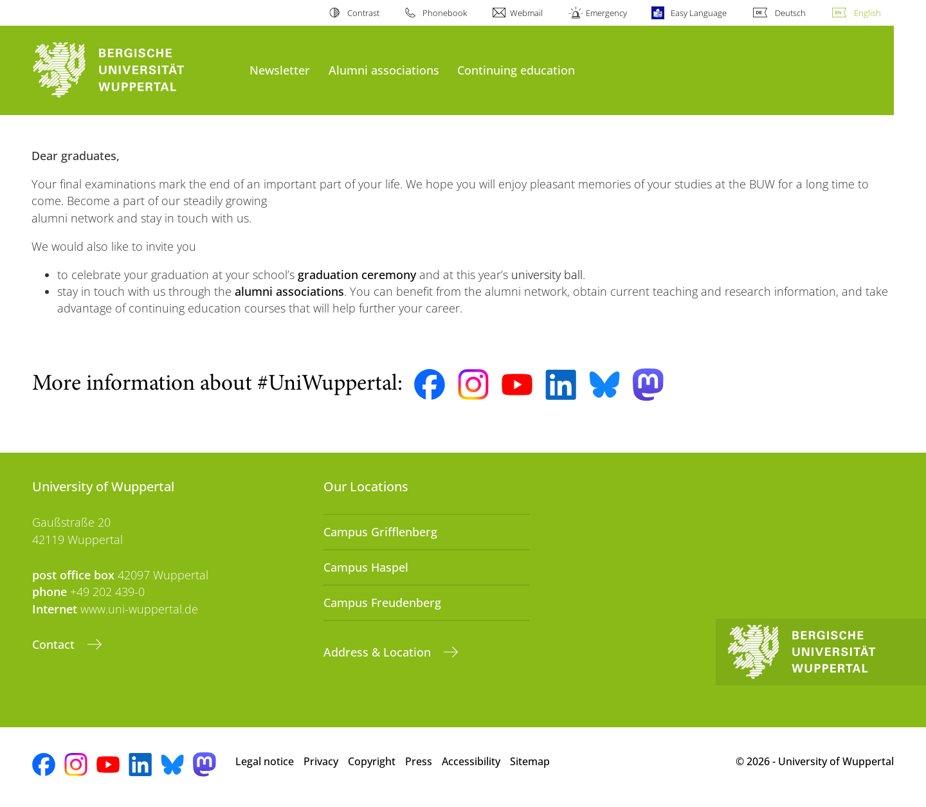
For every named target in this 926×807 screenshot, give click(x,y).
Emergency (606, 13)
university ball (547, 274)
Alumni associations (384, 70)
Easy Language (699, 13)
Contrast (363, 13)
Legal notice (264, 761)
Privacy (321, 761)
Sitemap (530, 761)
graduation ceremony (357, 274)
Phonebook (444, 13)
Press (418, 761)
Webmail (526, 13)
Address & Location (378, 652)
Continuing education (516, 70)
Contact (55, 644)
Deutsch (790, 13)
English (867, 13)
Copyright (371, 761)
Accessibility (471, 761)
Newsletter (280, 70)
